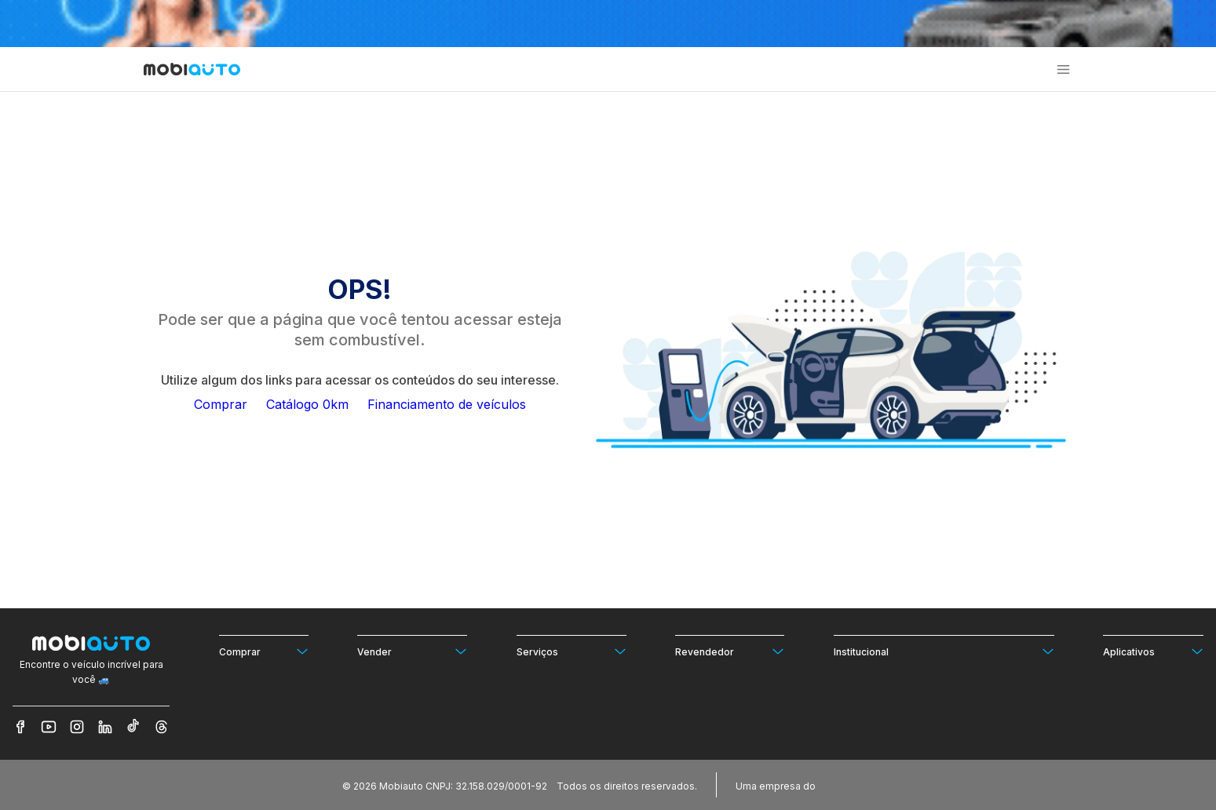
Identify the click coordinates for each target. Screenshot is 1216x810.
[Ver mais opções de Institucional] (944, 651)
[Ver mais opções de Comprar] (264, 651)
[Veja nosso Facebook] (20, 727)
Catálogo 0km (307, 404)
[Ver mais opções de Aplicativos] (1153, 651)
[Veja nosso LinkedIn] (105, 727)
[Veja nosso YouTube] (49, 727)
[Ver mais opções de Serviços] (571, 651)
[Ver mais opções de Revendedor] (729, 651)
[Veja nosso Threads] (162, 727)
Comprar (220, 404)
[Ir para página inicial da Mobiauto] (192, 70)
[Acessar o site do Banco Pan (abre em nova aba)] (851, 784)
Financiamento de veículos (446, 404)
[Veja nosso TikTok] (133, 727)
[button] (1063, 69)
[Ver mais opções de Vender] (412, 651)
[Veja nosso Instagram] (77, 727)
